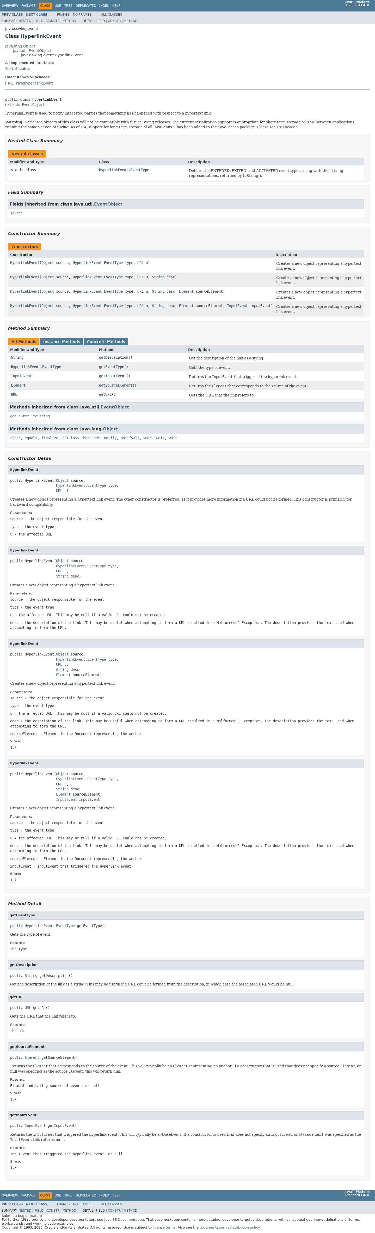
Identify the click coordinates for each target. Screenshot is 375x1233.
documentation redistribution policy (230, 1227)
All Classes (111, 14)
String (158, 277)
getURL (105, 394)
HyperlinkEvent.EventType (124, 170)
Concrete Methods (106, 342)
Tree (68, 6)
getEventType (111, 367)
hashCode (91, 438)
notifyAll (130, 438)
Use (58, 6)
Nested (25, 21)
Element (186, 291)
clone (15, 438)
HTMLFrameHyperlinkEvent (29, 83)
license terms (164, 1227)
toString (41, 416)
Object (47, 263)
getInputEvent (112, 376)
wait (148, 438)
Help (116, 6)
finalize (49, 438)
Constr (53, 21)
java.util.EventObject (32, 51)
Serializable (17, 69)
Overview (10, 6)
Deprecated (86, 6)
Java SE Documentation (124, 1220)
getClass (70, 438)
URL (140, 263)
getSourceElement (115, 385)
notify (110, 438)
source (16, 213)
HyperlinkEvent (24, 263)
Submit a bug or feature (22, 1216)
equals (31, 438)
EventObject (33, 105)
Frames (63, 14)
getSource (19, 416)
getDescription (113, 357)
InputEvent (237, 306)
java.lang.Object (20, 46)
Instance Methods (61, 342)
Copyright (10, 1227)
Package (28, 6)
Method (69, 21)
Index (104, 6)
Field (39, 21)
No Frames (82, 14)
